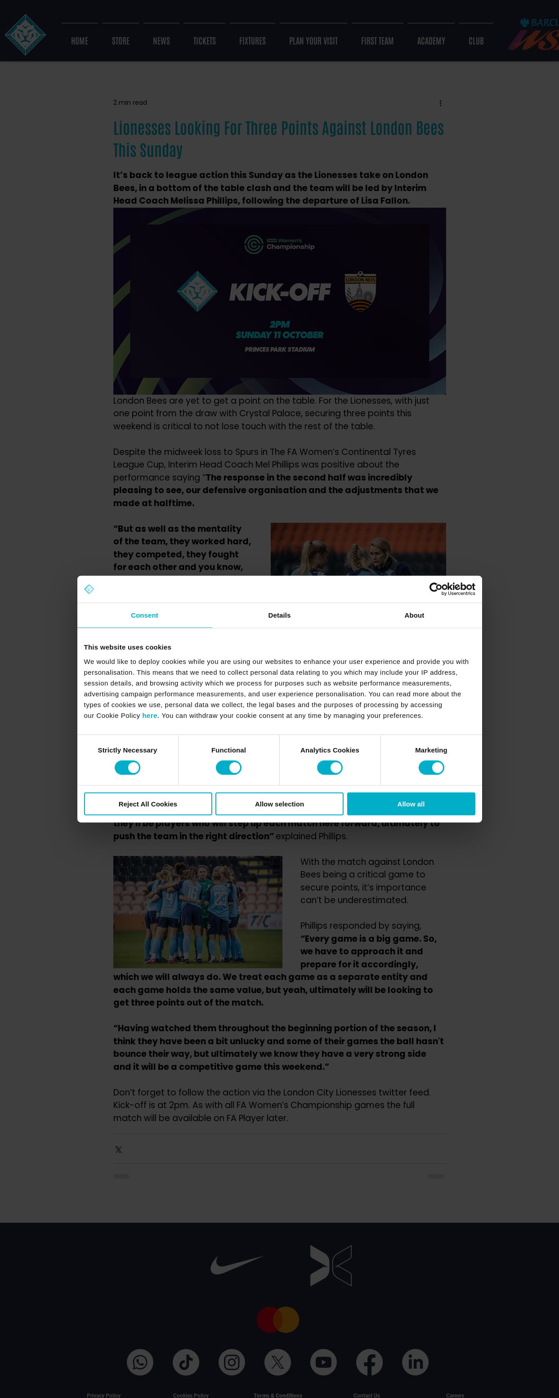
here (149, 715)
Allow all (411, 803)
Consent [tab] (144, 615)
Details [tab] (279, 615)
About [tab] (415, 615)
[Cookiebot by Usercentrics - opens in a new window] (436, 589)
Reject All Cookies (148, 803)
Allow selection (279, 803)
